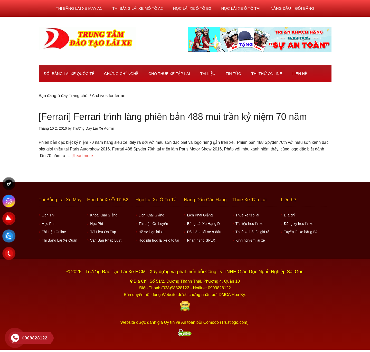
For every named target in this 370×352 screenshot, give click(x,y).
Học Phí (48, 224)
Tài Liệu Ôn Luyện (153, 224)
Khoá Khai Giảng (103, 215)
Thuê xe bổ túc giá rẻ (252, 232)
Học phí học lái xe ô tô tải (159, 240)
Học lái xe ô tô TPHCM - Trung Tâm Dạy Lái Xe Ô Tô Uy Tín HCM (87, 38)
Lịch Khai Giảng (151, 215)
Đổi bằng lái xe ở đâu (204, 232)
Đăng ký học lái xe (299, 224)
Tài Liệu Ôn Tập (103, 232)
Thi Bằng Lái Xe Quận (59, 240)
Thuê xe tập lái (247, 215)
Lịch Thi (48, 215)
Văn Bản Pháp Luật (105, 240)
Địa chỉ (290, 215)
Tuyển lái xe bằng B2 (301, 232)
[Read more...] (85, 156)
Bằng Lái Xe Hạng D (203, 224)
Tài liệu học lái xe (249, 224)
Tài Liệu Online (54, 232)
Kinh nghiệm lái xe (250, 240)
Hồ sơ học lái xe (152, 232)
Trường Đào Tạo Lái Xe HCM (116, 271)
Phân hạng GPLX (201, 240)
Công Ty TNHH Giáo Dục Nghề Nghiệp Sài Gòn (254, 271)
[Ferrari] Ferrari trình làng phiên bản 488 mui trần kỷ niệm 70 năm (173, 116)
